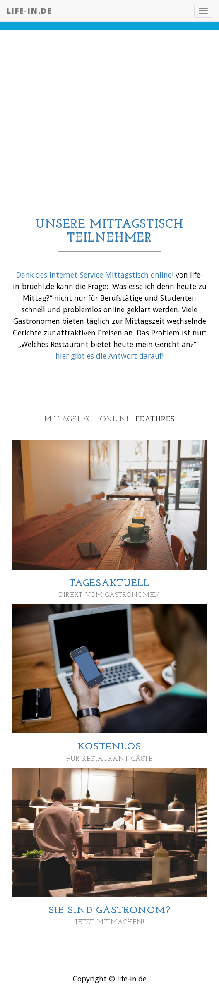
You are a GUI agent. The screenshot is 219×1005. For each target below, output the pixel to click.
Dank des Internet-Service (60, 275)
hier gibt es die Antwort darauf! (109, 356)
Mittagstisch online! (139, 275)
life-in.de (29, 11)
